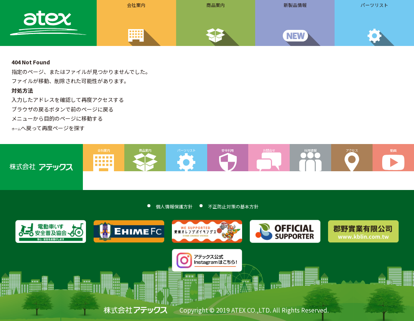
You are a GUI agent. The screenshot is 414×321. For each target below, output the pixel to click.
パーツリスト (186, 154)
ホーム (20, 128)
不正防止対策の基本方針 (245, 205)
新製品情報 (295, 8)
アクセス (352, 154)
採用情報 (310, 154)
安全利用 (227, 154)
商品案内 (215, 8)
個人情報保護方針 (157, 205)
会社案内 (136, 8)
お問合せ (269, 154)
